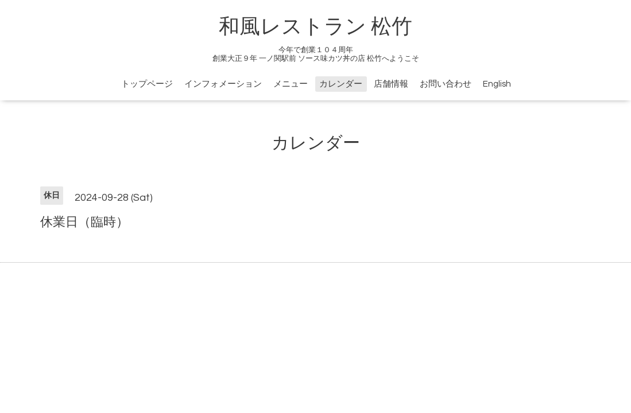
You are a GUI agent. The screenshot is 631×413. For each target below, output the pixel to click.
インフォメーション (223, 84)
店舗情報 (391, 84)
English (497, 84)
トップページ (147, 84)
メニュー (290, 84)
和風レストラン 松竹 (315, 27)
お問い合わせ (445, 84)
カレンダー (340, 84)
